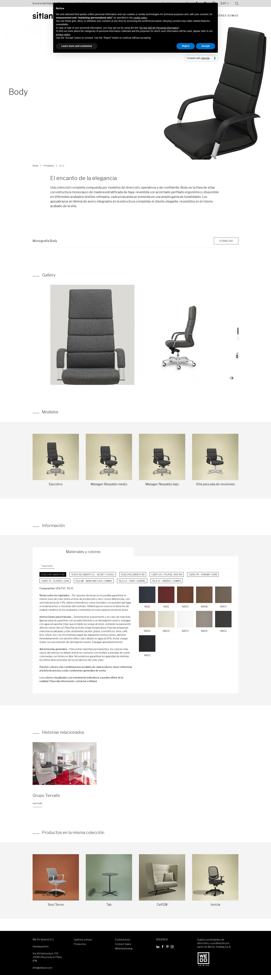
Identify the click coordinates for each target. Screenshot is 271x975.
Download (226, 240)
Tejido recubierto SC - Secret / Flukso (92, 574)
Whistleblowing (123, 948)
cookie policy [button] (140, 17)
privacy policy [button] (63, 34)
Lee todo (37, 803)
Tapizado (47, 565)
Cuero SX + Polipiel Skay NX (166, 574)
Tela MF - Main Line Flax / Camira (93, 581)
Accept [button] (206, 46)
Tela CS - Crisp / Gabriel (132, 581)
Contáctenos (122, 939)
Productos (49, 165)
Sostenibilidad (43, 3)
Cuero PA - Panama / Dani (203, 574)
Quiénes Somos (226, 15)
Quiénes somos (83, 939)
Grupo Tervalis (46, 795)
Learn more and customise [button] (76, 46)
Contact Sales (123, 944)
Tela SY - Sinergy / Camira (166, 581)
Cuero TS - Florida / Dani (55, 581)
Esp (225, 3)
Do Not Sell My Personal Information (159, 27)
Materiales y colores (83, 551)
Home (35, 165)
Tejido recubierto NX (53, 574)
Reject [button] (185, 46)
